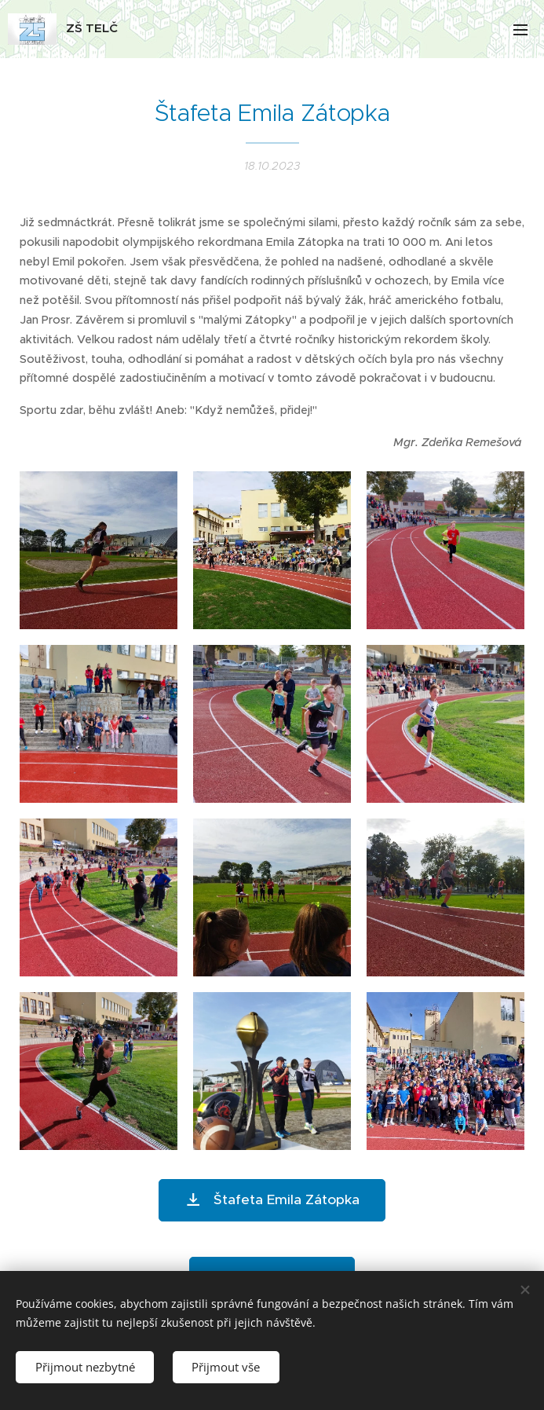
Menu (520, 30)
